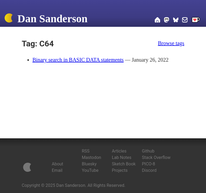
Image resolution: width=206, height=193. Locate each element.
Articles (119, 151)
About (57, 163)
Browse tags (171, 43)
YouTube (90, 170)
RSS (86, 151)
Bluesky (89, 163)
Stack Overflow (156, 157)
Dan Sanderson (52, 19)
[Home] (8, 19)
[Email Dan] (184, 21)
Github (148, 151)
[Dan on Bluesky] (175, 21)
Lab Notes (121, 157)
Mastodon (91, 157)
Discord (149, 170)
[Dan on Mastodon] (166, 21)
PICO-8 (148, 163)
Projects (120, 170)
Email (57, 170)
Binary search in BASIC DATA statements (78, 60)
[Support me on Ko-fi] (196, 21)
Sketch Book (124, 163)
